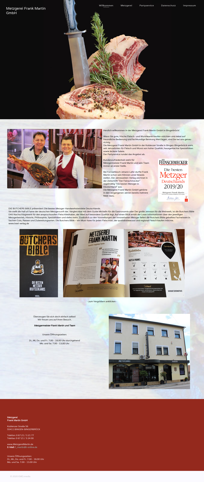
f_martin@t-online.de (26, 447)
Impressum (189, 5)
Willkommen (106, 5)
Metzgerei (126, 5)
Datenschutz (168, 5)
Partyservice (147, 5)
